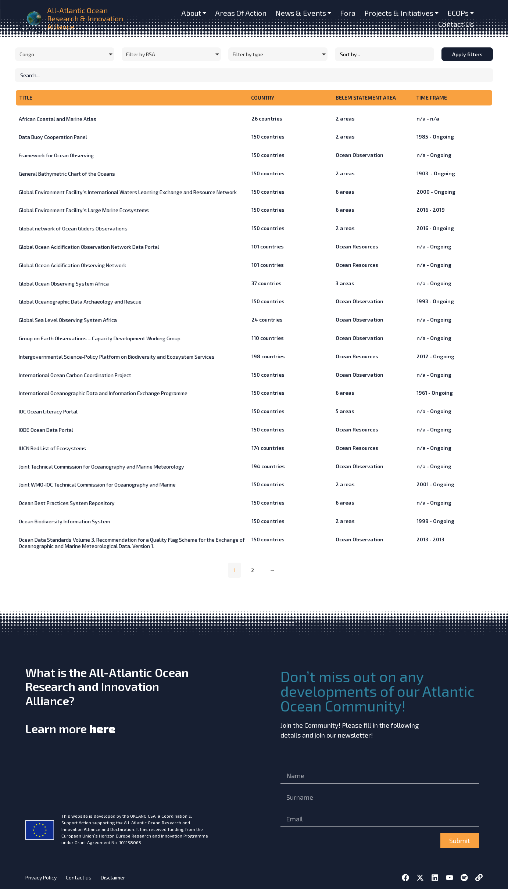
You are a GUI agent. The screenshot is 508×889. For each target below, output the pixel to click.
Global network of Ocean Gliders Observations (73, 228)
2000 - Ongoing (435, 192)
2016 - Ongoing (435, 228)
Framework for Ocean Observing (56, 155)
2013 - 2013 (430, 539)
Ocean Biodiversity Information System (64, 521)
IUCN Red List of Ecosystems (52, 448)
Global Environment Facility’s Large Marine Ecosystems (84, 210)
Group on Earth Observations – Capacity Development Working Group (99, 338)
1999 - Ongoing (435, 521)
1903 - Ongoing (435, 173)
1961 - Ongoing (434, 393)
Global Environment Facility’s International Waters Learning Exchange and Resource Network (128, 192)
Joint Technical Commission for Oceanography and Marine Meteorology (101, 466)
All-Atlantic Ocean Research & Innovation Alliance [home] (85, 18)
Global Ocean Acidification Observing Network (72, 265)
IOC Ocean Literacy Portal (48, 411)
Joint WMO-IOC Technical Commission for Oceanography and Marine (97, 484)
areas (345, 118)
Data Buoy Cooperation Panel (53, 137)
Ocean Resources (357, 246)
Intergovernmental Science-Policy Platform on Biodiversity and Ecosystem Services (117, 357)
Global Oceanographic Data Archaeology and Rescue (80, 301)
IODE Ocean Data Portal (46, 430)
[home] (34, 18)
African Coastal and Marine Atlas (57, 119)
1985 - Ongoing (435, 136)
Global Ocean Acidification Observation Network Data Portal (89, 247)
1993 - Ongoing (435, 301)
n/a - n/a (427, 118)
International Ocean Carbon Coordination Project (75, 375)
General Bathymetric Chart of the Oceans (67, 174)
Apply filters (467, 54)
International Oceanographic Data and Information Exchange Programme (103, 393)
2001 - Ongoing (435, 484)
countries (266, 118)
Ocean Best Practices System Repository (67, 503)
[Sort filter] (384, 54)
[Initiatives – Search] (254, 75)
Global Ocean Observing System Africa (64, 283)
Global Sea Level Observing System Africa (68, 320)
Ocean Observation (359, 155)
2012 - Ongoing (435, 356)
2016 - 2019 (430, 210)
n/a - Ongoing (433, 155)
